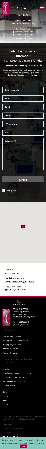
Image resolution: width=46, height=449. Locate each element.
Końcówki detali (8, 386)
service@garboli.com (24, 34)
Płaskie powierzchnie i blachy (13, 381)
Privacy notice (12, 191)
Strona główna (17, 38)
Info (42, 443)
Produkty (5, 396)
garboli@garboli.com (24, 31)
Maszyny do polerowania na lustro (15, 340)
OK (23, 446)
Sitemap (6, 432)
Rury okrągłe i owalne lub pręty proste (17, 373)
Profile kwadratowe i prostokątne (15, 377)
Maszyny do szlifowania (11, 336)
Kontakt (5, 405)
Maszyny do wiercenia (11, 349)
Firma (4, 392)
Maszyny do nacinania (11, 353)
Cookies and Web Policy (13, 428)
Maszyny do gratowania (11, 345)
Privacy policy (8, 424)
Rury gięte (6, 369)
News (4, 400)
